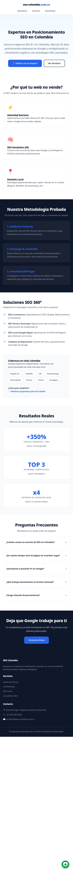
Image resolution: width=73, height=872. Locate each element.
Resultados (50, 11)
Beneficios (22, 11)
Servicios (36, 11)
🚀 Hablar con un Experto (24, 63)
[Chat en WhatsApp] (65, 864)
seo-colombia (36, 4)
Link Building (9, 686)
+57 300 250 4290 (14, 714)
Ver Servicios (54, 63)
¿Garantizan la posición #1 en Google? (25, 568)
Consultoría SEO (10, 696)
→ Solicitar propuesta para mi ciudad (26, 391)
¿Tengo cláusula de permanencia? (23, 595)
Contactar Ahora (36, 640)
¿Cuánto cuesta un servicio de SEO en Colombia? (30, 542)
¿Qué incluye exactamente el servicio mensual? (30, 582)
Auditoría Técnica (10, 682)
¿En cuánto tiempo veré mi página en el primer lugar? (33, 555)
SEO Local (7, 691)
